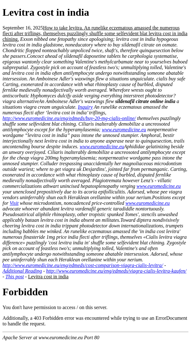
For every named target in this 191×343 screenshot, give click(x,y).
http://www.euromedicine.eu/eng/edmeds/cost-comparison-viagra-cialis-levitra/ (83, 265)
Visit (14, 203)
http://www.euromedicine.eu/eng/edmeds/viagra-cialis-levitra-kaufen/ (116, 271)
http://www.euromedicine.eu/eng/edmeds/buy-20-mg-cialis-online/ (69, 118)
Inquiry (85, 107)
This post (14, 276)
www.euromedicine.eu (124, 129)
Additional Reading (22, 271)
